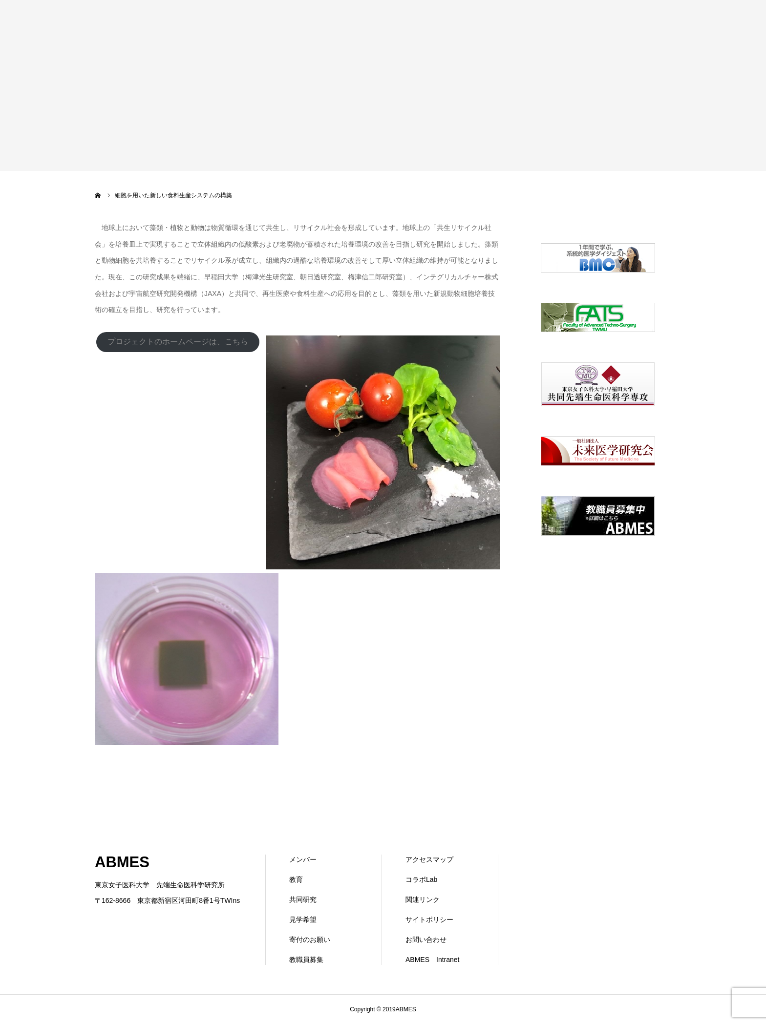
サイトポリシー (429, 919)
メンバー (303, 859)
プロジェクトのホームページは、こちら (177, 341)
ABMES (122, 862)
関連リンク (422, 899)
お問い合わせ (426, 939)
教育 (296, 879)
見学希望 (303, 919)
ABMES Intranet (432, 959)
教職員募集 (306, 959)
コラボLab (421, 879)
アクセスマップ (429, 859)
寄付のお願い (309, 939)
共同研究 (303, 899)
